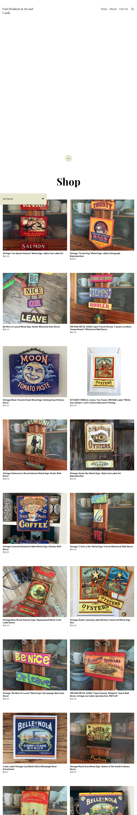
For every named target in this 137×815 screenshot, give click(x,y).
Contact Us (118, 808)
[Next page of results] (76, 801)
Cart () (123, 9)
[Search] (133, 9)
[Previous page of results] (61, 801)
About (113, 9)
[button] (23, 63)
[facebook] (129, 808)
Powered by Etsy (10, 811)
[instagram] (134, 808)
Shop (104, 9)
